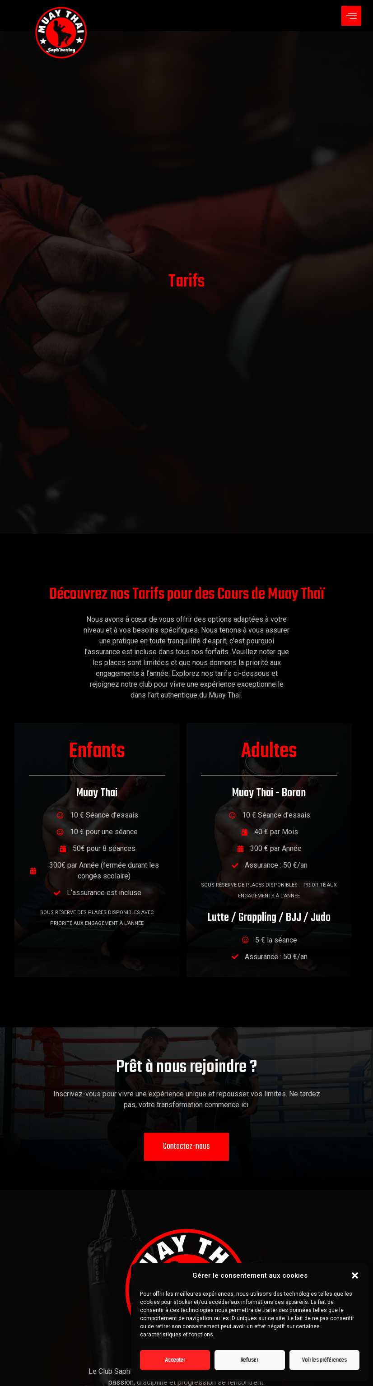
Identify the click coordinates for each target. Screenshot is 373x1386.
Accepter (175, 1360)
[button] (354, 1275)
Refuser (249, 1360)
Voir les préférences (324, 1360)
